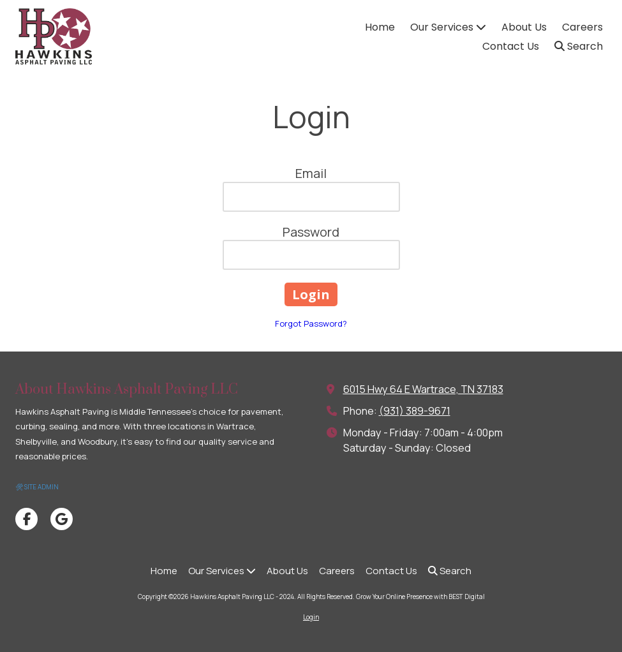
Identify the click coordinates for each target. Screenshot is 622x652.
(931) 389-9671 (414, 411)
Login (311, 616)
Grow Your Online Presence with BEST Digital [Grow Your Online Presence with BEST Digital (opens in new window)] (420, 596)
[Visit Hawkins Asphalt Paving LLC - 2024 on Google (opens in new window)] (61, 519)
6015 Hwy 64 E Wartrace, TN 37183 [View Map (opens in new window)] (423, 389)
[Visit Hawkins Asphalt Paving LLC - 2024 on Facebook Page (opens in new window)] (26, 519)
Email (311, 173)
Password (311, 232)
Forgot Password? (311, 323)
